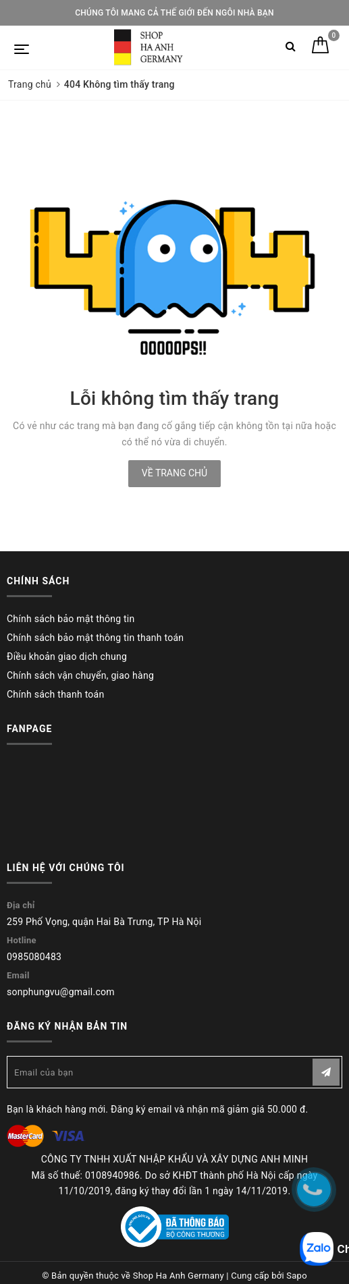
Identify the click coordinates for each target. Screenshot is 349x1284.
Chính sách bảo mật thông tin (71, 618)
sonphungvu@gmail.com (61, 991)
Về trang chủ (174, 473)
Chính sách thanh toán (55, 694)
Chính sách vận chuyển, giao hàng (80, 675)
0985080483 (34, 956)
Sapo (296, 1276)
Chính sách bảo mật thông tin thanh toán (95, 637)
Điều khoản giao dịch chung (67, 656)
